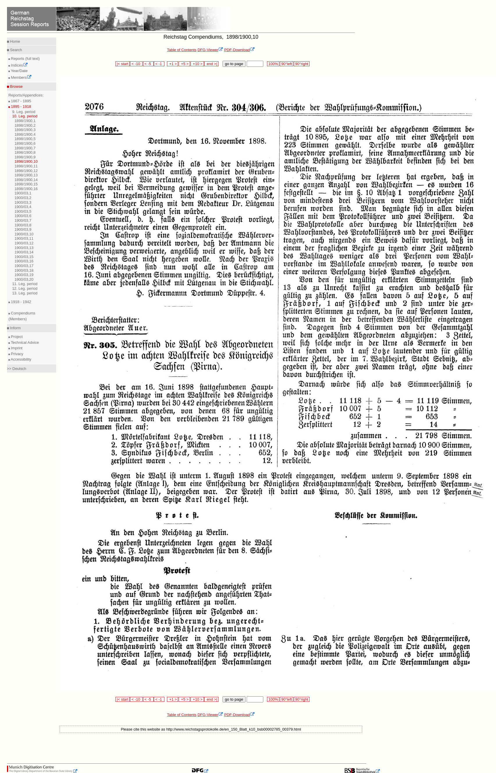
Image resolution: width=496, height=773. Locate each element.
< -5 (148, 64)
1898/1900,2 (25, 125)
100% (273, 64)
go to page (234, 64)
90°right (301, 64)
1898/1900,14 (26, 180)
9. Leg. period (23, 112)
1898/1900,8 (25, 152)
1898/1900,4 (25, 134)
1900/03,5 (23, 211)
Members (21, 77)
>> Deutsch (16, 368)
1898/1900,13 (26, 175)
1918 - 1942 (20, 302)
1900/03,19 (24, 275)
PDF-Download (239, 50)
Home (14, 41)
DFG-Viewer (210, 50)
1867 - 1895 (20, 101)
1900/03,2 (23, 198)
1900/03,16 (24, 261)
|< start (122, 64)
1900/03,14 (24, 252)
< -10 (136, 64)
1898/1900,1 (25, 121)
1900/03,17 (24, 266)
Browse (16, 86)
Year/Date (19, 71)
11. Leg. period (25, 284)
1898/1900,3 (25, 130)
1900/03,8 (23, 225)
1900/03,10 (24, 234)
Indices (19, 65)
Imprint (16, 348)
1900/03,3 (23, 202)
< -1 (159, 64)
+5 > (184, 64)
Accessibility (20, 359)
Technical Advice (24, 342)
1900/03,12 (24, 243)
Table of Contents (181, 50)
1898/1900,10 (26, 161)
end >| (211, 64)
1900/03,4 (23, 207)
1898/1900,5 (25, 139)
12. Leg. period (25, 288)
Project (16, 336)
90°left (286, 64)
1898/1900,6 (25, 143)
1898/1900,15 (26, 184)
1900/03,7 (23, 220)
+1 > (172, 64)
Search (15, 50)
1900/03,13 (24, 248)
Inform (15, 328)
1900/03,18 (24, 270)
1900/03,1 (23, 193)
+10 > (197, 64)
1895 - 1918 (20, 106)
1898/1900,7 (25, 148)
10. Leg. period (25, 116)
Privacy (16, 354)
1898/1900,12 (26, 171)
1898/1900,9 (25, 157)
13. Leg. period (25, 293)
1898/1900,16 (26, 189)
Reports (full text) (25, 58)
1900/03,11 (24, 238)
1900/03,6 (23, 216)
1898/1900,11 (26, 166)
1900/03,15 (24, 257)
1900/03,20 (24, 279)
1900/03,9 (23, 229)
